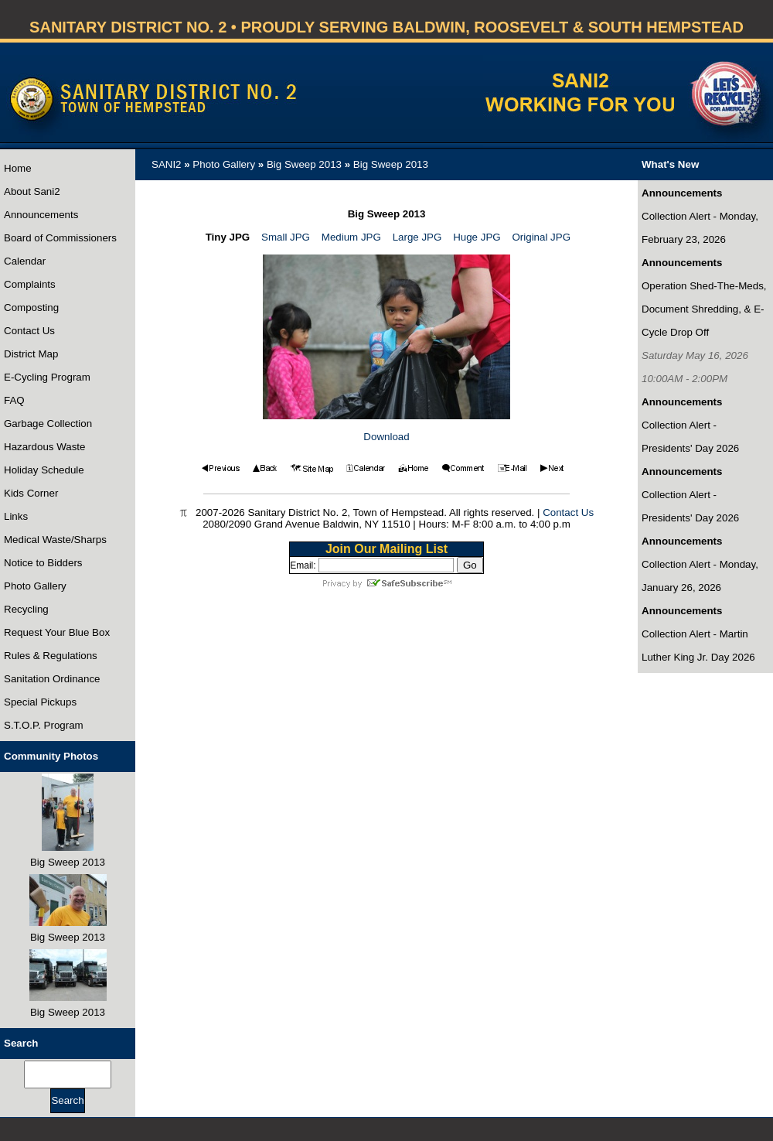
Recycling (26, 609)
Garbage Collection (48, 423)
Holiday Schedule (44, 470)
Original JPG (541, 237)
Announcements (41, 214)
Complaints (30, 284)
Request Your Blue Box (57, 632)
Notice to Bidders (43, 563)
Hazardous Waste (44, 447)
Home (18, 168)
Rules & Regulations (50, 655)
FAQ (14, 400)
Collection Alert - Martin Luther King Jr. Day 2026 (698, 645)
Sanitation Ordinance (52, 679)
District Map (31, 354)
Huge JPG (477, 237)
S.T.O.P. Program (43, 725)
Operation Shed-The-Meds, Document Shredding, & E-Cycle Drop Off (704, 309)
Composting (31, 307)
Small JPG (285, 237)
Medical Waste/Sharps (55, 539)
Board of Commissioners (60, 238)
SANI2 (167, 164)
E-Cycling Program (47, 377)
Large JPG (417, 237)
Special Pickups (40, 702)
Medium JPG (351, 237)
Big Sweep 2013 (304, 164)
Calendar (25, 261)
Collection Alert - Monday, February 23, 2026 (700, 227)
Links (16, 516)
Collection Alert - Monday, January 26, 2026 (700, 576)
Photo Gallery (35, 586)
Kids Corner (31, 493)
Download (386, 436)
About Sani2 (32, 191)
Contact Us (29, 330)
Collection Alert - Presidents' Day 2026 (690, 436)
